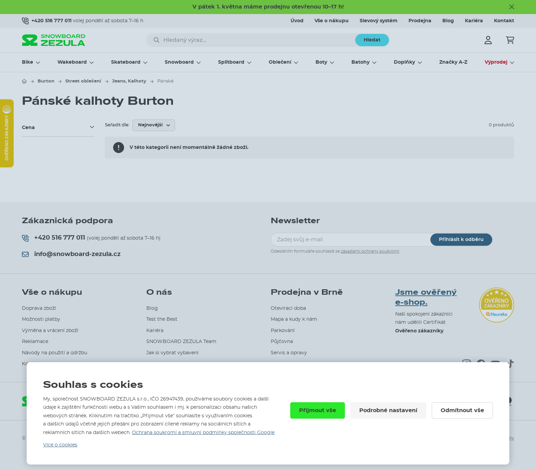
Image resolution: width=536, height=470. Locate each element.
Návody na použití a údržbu (54, 353)
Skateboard (125, 62)
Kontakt (504, 20)
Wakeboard (72, 62)
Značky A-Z (453, 62)
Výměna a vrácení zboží (50, 330)
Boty (321, 62)
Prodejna (419, 20)
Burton (46, 81)
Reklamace (35, 341)
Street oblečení (83, 81)
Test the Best (161, 319)
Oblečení (280, 62)
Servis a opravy (289, 353)
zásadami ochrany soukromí (370, 251)
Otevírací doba (288, 308)
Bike (27, 62)
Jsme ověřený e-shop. (426, 297)
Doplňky (404, 62)
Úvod (297, 20)
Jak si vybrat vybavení (172, 353)
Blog (448, 20)
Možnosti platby (41, 319)
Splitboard (231, 62)
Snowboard (179, 62)
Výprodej (496, 62)
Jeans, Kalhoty (129, 81)
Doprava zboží (39, 308)
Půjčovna (282, 341)
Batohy (360, 62)
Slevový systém (379, 20)
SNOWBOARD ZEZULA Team (181, 341)
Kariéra (474, 20)
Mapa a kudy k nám (294, 319)
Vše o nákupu (331, 20)
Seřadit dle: (117, 125)
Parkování (283, 330)
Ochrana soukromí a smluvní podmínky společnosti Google (203, 432)
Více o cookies (60, 445)
